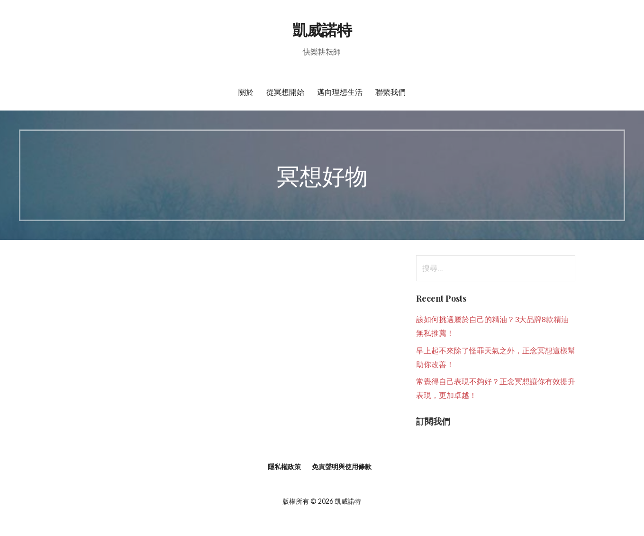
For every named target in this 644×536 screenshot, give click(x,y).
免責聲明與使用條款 (342, 466)
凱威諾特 (321, 29)
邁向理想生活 (340, 92)
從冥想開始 (285, 92)
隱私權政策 (284, 466)
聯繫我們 (390, 92)
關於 (246, 92)
